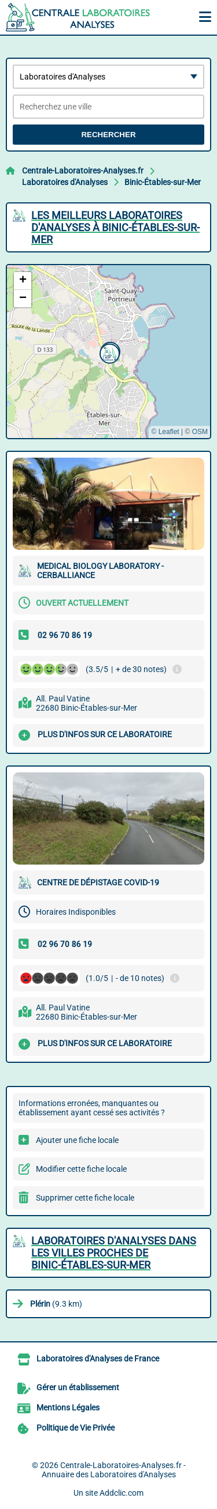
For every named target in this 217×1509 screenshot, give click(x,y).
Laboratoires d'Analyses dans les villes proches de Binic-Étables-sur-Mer (113, 1253)
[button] (108, 352)
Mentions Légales (68, 1407)
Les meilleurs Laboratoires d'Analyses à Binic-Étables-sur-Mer (115, 227)
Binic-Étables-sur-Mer (162, 182)
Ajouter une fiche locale (77, 1140)
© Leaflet (165, 432)
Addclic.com (122, 1492)
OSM (200, 432)
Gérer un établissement (77, 1387)
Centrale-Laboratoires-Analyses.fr (83, 170)
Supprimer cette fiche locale (85, 1197)
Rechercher (108, 134)
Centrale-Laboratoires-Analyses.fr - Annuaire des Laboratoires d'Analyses (114, 1470)
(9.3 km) (56, 1303)
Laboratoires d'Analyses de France (97, 1358)
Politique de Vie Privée (75, 1427)
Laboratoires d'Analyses (65, 182)
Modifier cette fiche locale (81, 1169)
